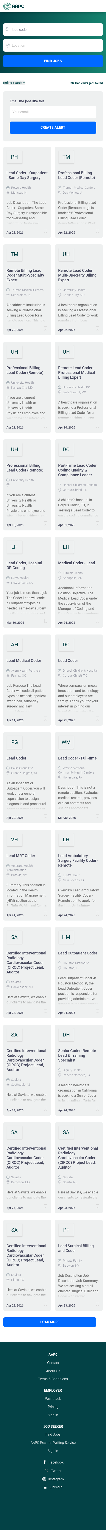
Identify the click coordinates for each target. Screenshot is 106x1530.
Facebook (56, 1462)
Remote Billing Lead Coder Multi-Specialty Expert (25, 275)
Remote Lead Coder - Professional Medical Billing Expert (76, 372)
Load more (49, 1322)
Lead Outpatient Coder (77, 953)
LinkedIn (56, 1487)
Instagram (56, 1479)
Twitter (56, 1471)
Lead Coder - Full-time (77, 758)
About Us (53, 1371)
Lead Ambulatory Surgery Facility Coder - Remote (78, 860)
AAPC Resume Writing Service (53, 1443)
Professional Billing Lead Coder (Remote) (76, 175)
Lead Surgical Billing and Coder (76, 1248)
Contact (53, 1363)
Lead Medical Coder (23, 660)
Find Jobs (53, 61)
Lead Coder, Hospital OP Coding (24, 565)
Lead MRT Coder (20, 855)
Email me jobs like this (27, 101)
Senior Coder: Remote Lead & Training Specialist (77, 1055)
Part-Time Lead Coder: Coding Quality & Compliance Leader (78, 470)
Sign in (53, 1415)
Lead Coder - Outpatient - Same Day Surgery (27, 175)
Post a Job (53, 1399)
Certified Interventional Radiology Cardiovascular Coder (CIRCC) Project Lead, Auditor (26, 962)
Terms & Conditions (53, 1379)
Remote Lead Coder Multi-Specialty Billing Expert (77, 275)
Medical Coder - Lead (76, 563)
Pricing (53, 1407)
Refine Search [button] (12, 82)
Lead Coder (68, 660)
